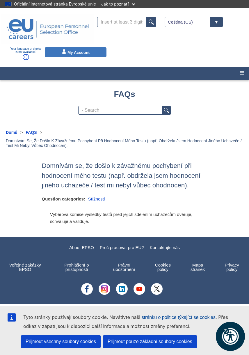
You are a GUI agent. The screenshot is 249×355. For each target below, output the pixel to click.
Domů (11, 132)
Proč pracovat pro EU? (122, 247)
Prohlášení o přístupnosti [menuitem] (76, 267)
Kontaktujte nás (165, 247)
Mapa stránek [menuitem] (198, 267)
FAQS (31, 132)
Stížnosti (96, 198)
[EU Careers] (47, 29)
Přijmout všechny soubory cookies (61, 341)
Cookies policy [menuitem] (163, 267)
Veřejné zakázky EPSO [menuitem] (25, 267)
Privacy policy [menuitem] (232, 267)
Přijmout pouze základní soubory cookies (150, 341)
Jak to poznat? (118, 3)
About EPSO (81, 247)
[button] (25, 57)
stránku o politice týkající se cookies (179, 317)
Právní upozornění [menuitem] (124, 267)
